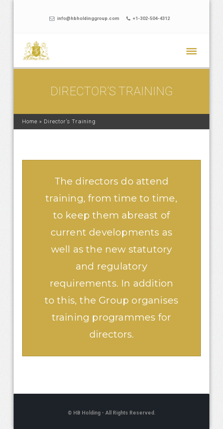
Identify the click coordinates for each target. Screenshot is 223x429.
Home (29, 121)
